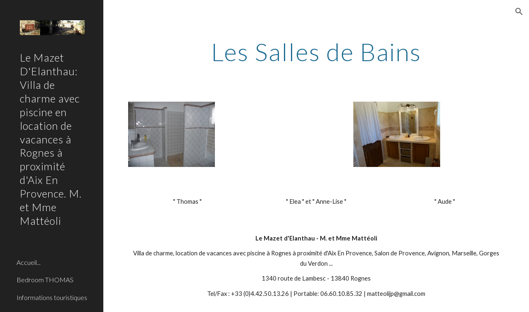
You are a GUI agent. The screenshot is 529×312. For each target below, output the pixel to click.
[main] (316, 52)
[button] (519, 11)
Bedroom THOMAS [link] (45, 279)
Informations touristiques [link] (52, 297)
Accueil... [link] (29, 262)
